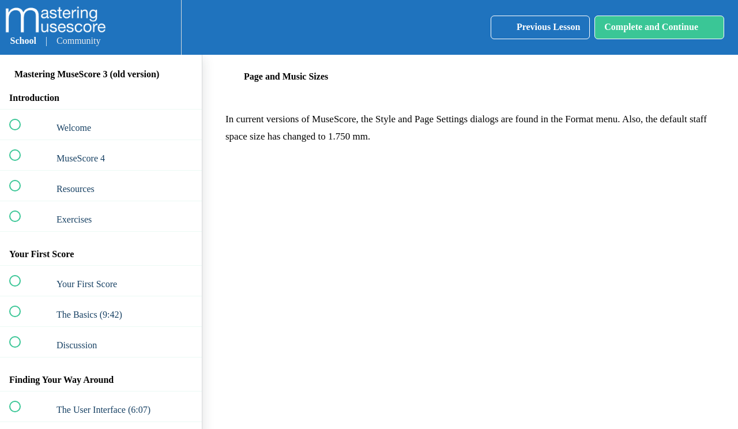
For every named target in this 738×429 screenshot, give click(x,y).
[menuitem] (159, 27)
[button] (124, 27)
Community (78, 41)
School (23, 41)
